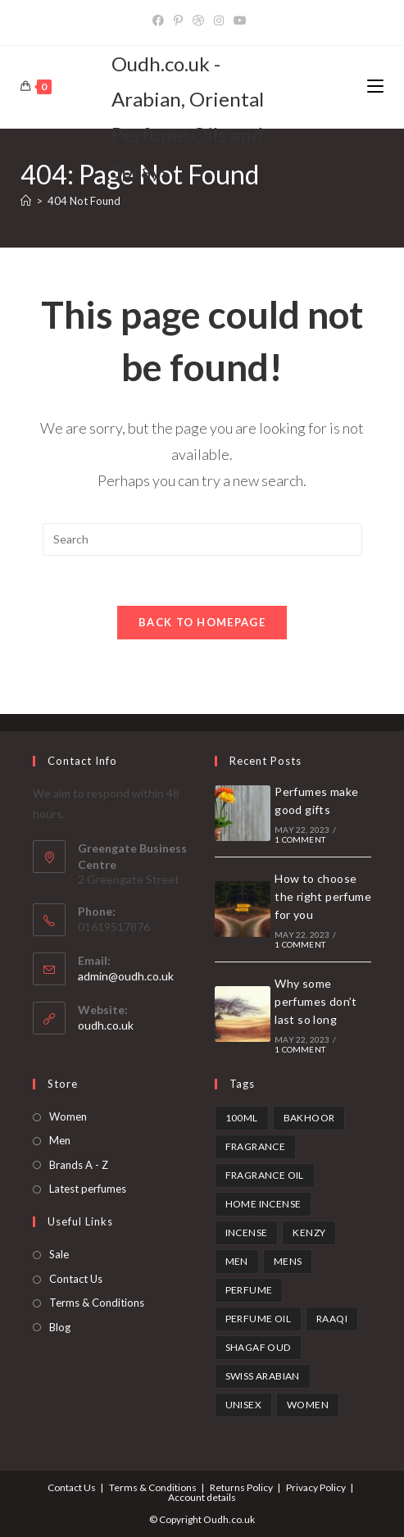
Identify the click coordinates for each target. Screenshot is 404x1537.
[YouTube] (240, 20)
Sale (59, 1254)
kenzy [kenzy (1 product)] (309, 1232)
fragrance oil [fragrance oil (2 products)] (264, 1175)
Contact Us (75, 1278)
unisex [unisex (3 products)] (243, 1404)
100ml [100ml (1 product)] (241, 1118)
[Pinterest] (178, 20)
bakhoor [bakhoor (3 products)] (309, 1118)
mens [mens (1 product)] (288, 1261)
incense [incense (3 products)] (246, 1232)
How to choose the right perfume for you (323, 896)
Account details (202, 1497)
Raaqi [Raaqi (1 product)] (331, 1318)
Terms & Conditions (96, 1302)
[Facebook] (160, 20)
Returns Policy (241, 1487)
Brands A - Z (78, 1164)
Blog (59, 1327)
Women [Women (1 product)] (308, 1404)
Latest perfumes (87, 1188)
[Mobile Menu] (375, 86)
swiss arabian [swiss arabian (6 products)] (262, 1376)
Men (59, 1140)
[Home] (25, 200)
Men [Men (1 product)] (236, 1261)
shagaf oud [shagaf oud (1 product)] (258, 1347)
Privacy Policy (316, 1487)
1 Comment (300, 839)
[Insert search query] (202, 539)
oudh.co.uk (106, 1025)
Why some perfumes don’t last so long (316, 1001)
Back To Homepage (202, 622)
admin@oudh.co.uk (126, 976)
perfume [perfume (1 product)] (249, 1290)
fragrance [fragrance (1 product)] (255, 1146)
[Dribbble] (198, 20)
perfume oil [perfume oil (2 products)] (258, 1318)
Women (68, 1116)
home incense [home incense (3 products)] (263, 1204)
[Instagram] (219, 20)
